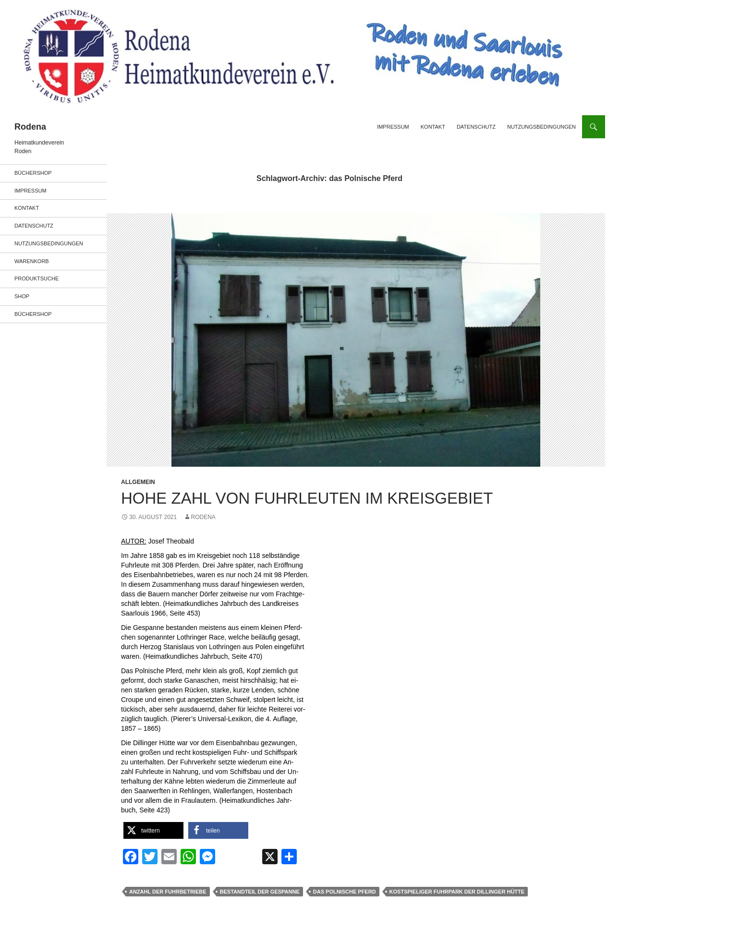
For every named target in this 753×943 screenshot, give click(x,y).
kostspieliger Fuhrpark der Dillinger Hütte (457, 892)
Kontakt (433, 127)
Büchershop (33, 173)
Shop (21, 296)
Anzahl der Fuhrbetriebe (167, 892)
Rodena (30, 127)
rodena (203, 517)
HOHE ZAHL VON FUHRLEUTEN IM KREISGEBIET (307, 498)
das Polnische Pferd (344, 892)
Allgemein (138, 482)
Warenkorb (31, 261)
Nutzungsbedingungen (541, 127)
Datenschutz (476, 127)
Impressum (393, 127)
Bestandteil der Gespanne (260, 892)
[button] (153, 830)
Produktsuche (36, 278)
